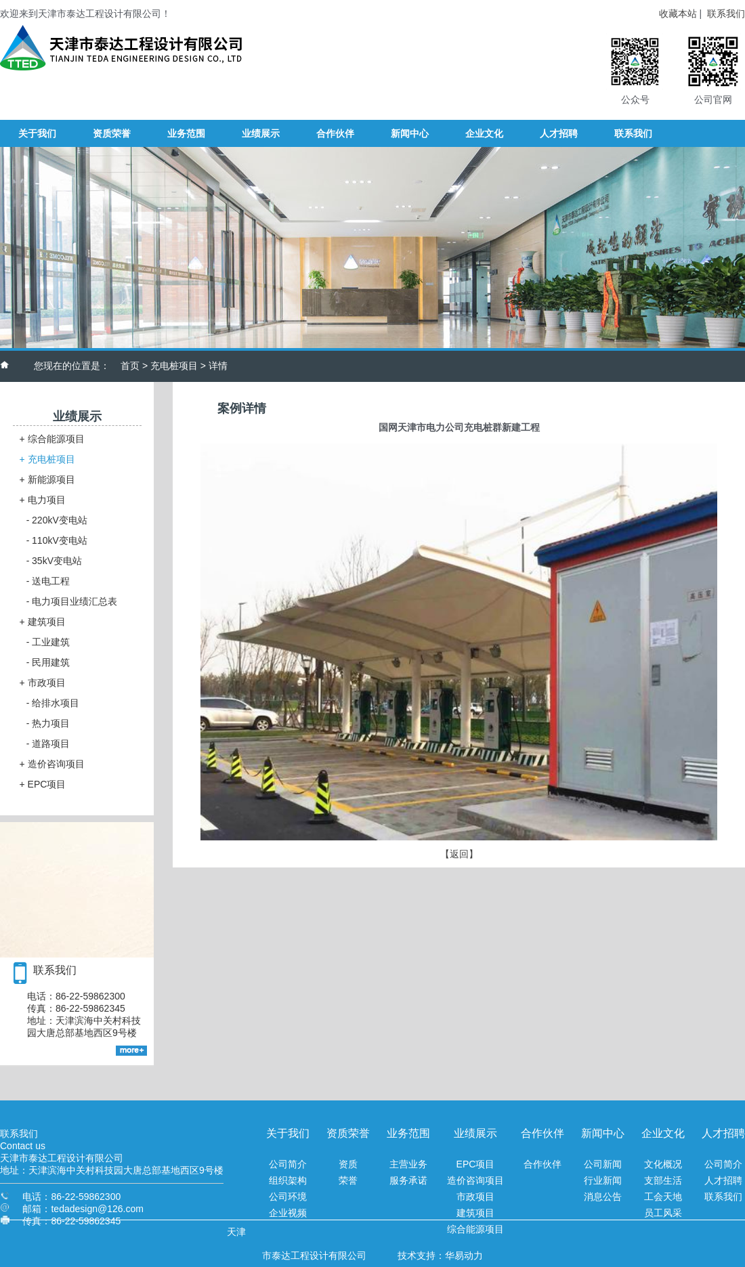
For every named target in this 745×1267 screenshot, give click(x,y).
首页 (130, 365)
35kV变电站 (54, 560)
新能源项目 (47, 479)
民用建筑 (48, 662)
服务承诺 (408, 1180)
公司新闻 (603, 1164)
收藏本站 (678, 13)
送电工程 (48, 581)
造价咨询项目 (52, 763)
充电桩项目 (174, 365)
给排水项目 (53, 702)
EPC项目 (43, 784)
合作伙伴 (542, 1164)
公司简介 (288, 1164)
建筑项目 (43, 621)
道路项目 (48, 743)
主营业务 (408, 1164)
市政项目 (43, 682)
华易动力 (464, 1255)
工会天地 (663, 1196)
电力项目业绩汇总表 (72, 601)
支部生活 (663, 1180)
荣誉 (348, 1180)
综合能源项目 (52, 438)
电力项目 (43, 499)
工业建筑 (48, 642)
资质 (348, 1164)
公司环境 (288, 1196)
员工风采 (663, 1212)
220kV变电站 (56, 520)
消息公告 (603, 1196)
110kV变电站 (56, 540)
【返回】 (459, 854)
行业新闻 (603, 1180)
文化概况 (663, 1164)
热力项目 (48, 723)
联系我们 (726, 13)
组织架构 (288, 1180)
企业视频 (288, 1212)
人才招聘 (723, 1180)
